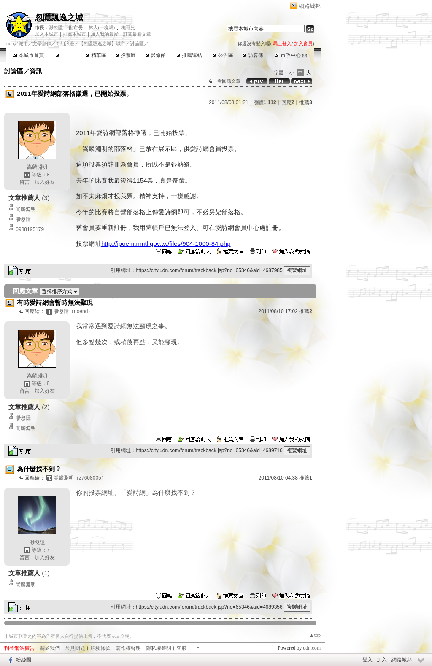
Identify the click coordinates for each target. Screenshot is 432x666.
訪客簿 (252, 55)
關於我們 (50, 648)
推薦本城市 (74, 34)
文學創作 (41, 43)
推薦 (305, 102)
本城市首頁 (28, 55)
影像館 (155, 55)
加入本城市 (46, 34)
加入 (382, 660)
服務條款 (100, 648)
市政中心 (291, 55)
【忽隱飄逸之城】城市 (102, 43)
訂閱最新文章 (137, 34)
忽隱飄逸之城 (59, 17)
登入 (367, 660)
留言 (24, 182)
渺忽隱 (56, 27)
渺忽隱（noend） (73, 311)
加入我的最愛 (105, 34)
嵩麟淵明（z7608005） (80, 478)
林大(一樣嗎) (102, 27)
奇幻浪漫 (65, 43)
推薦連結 (189, 55)
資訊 (36, 71)
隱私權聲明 (158, 648)
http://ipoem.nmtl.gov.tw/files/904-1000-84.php (166, 243)
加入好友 (45, 182)
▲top (315, 635)
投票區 (125, 55)
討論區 (65, 55)
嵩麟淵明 (37, 167)
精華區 (95, 55)
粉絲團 (23, 660)
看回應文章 (224, 81)
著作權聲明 (128, 648)
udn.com (312, 648)
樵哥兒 (128, 27)
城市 (23, 43)
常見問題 (75, 648)
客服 (181, 648)
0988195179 (30, 229)
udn (10, 43)
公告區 (222, 55)
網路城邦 (310, 6)
